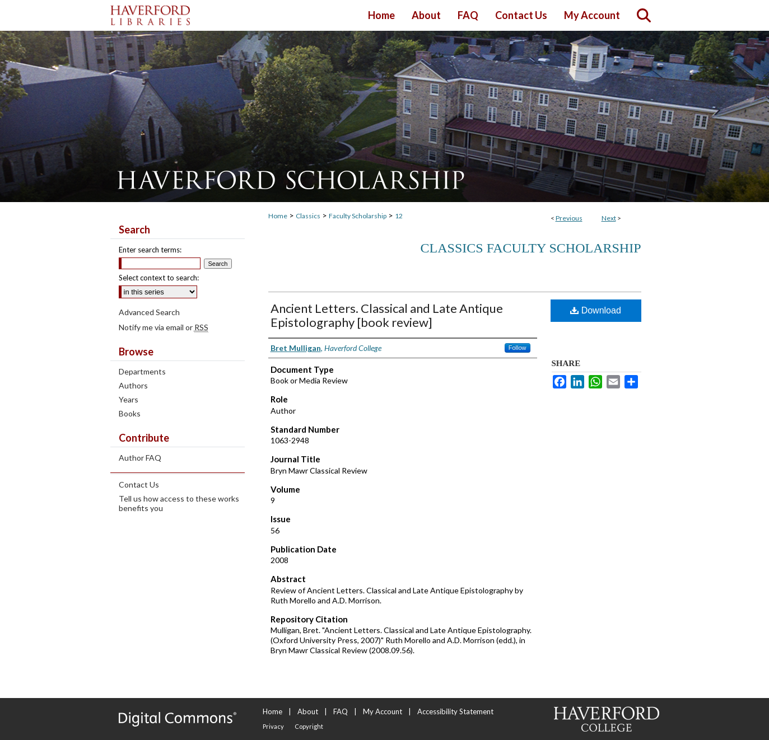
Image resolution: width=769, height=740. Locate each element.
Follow (517, 347)
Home (277, 216)
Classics (308, 216)
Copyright (309, 726)
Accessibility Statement (455, 711)
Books (130, 413)
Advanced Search (149, 312)
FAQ (340, 711)
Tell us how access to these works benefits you (179, 503)
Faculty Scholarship (357, 216)
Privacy (273, 726)
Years (128, 399)
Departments (142, 371)
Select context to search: (159, 277)
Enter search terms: (150, 249)
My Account (382, 711)
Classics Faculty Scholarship (531, 248)
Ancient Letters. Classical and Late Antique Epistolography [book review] (387, 315)
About (307, 711)
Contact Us (139, 484)
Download (595, 310)
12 (399, 216)
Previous (569, 218)
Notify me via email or (163, 327)
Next (609, 218)
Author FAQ (140, 457)
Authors (133, 385)
